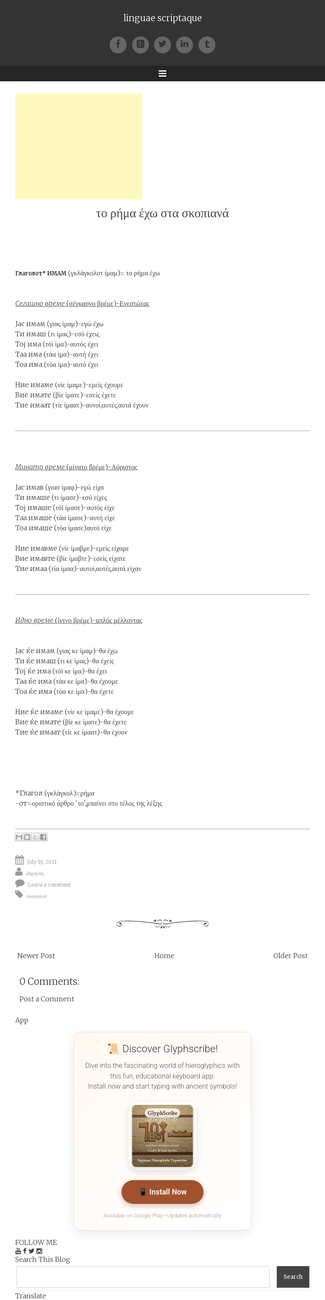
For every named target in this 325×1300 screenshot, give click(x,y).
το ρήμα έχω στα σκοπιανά (162, 213)
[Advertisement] (78, 147)
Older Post (290, 955)
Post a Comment (46, 999)
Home (164, 955)
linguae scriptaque (163, 18)
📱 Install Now (162, 1192)
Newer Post (36, 955)
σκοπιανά (37, 896)
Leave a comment (49, 884)
